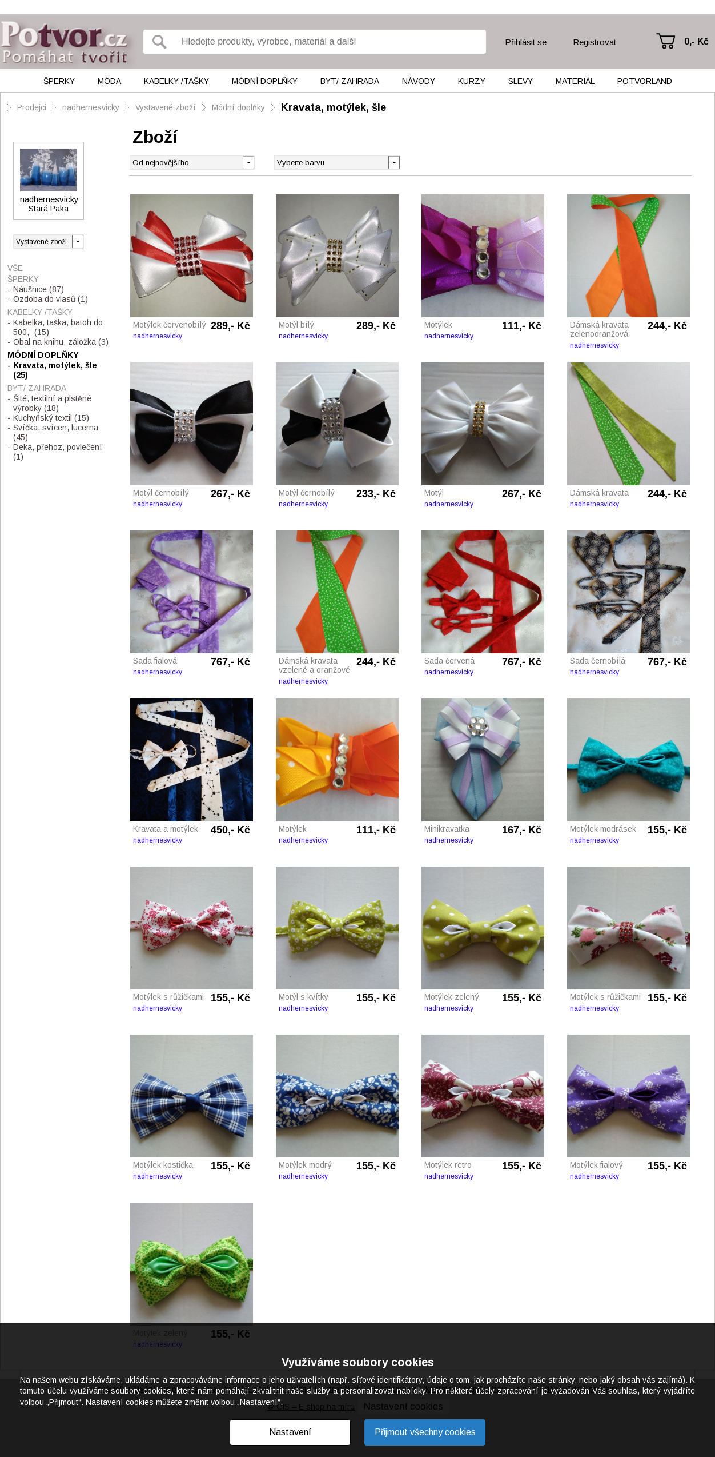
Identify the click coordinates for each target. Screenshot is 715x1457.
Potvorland (644, 81)
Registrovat (594, 42)
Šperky (59, 81)
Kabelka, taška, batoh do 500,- (58, 327)
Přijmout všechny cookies (425, 1432)
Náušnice (38, 289)
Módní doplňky (265, 81)
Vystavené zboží (165, 107)
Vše (15, 268)
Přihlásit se (526, 42)
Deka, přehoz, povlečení (57, 451)
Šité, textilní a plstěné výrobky (52, 403)
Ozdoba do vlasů (50, 299)
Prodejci (31, 107)
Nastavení (290, 1432)
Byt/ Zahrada (349, 81)
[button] (393, 161)
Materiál (575, 81)
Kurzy (471, 81)
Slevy (520, 81)
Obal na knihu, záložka (61, 341)
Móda (109, 81)
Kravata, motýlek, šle (333, 107)
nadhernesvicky (90, 107)
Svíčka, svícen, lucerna (55, 432)
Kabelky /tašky (176, 81)
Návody (418, 81)
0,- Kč (696, 41)
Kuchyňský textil (51, 417)
